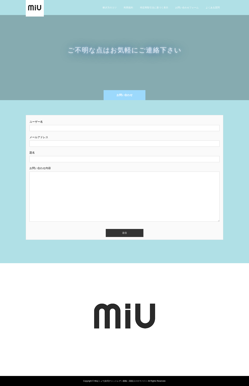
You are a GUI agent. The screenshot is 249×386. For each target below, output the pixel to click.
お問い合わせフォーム (187, 7)
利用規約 (128, 7)
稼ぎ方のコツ (110, 7)
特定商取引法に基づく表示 (154, 7)
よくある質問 (213, 7)
